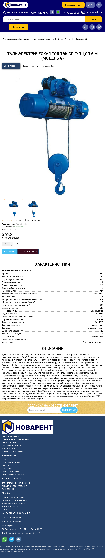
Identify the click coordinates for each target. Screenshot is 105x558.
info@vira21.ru (11, 525)
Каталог (18, 27)
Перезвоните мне (73, 5)
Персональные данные (13, 475)
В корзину (10, 252)
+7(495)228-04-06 (39, 13)
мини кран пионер (11, 506)
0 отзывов (17, 220)
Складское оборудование (14, 486)
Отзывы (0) (48, 66)
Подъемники (8, 489)
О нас (4, 460)
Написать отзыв (32, 220)
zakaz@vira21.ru (94, 12)
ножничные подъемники (14, 500)
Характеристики (30, 66)
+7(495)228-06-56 (70, 13)
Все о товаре (11, 66)
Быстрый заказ (28, 252)
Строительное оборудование (16, 483)
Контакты (6, 466)
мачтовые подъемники (13, 503)
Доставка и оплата (11, 463)
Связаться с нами (10, 472)
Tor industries (21, 224)
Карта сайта (8, 469)
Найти (93, 19)
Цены (4, 509)
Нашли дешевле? (13, 238)
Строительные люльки (13, 497)
